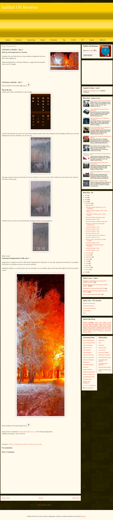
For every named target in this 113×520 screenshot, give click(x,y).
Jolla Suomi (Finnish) (88, 357)
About (92, 40)
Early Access (94, 328)
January (88, 269)
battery (90, 325)
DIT (82, 40)
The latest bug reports (88, 305)
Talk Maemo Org (87, 379)
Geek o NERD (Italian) (88, 340)
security (109, 329)
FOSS (73, 40)
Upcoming (31, 40)
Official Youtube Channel (105, 367)
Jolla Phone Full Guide (104, 355)
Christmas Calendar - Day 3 (92, 242)
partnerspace (101, 330)
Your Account (102, 350)
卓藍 (88, 332)
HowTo (109, 328)
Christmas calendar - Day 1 (92, 250)
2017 (86, 195)
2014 (86, 201)
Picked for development (89, 303)
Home (7, 40)
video (96, 322)
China (89, 328)
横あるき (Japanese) (88, 388)
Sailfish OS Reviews (19, 7)
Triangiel (21, 431)
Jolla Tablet (102, 322)
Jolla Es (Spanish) (87, 345)
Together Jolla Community (86, 382)
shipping (98, 329)
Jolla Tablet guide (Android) (103, 364)
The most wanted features (89, 308)
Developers (95, 324)
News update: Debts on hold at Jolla (99, 145)
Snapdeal (99, 327)
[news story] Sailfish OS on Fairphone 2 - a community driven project (100, 128)
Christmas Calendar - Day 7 (92, 229)
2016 (86, 197)
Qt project (85, 367)
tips (41, 444)
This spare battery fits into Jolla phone (95, 235)
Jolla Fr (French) (87, 347)
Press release (107, 325)
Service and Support (104, 352)
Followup (85, 330)
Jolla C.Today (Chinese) (89, 342)
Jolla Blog (101, 345)
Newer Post (6, 498)
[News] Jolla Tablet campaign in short (95, 217)
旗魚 (90, 332)
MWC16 (90, 330)
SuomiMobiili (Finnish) (88, 377)
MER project (86, 362)
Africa (102, 329)
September (89, 257)
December (88, 203)
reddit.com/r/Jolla (87, 369)
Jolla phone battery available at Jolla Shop (96, 221)
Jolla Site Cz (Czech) (88, 355)
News (43, 40)
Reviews (53, 40)
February (88, 267)
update (91, 322)
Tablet (100, 324)
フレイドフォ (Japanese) (89, 385)
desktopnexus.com (31, 431)
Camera (24, 444)
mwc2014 (85, 325)
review (109, 322)
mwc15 (104, 324)
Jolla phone (93, 327)
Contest (101, 325)
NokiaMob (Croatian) (88, 364)
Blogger (83, 516)
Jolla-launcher (108, 330)
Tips (64, 40)
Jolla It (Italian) (86, 350)
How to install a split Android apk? (91, 294)
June (87, 263)
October (88, 255)
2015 (86, 199)
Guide (88, 327)
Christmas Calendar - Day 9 (92, 219)
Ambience (11, 444)
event (103, 327)
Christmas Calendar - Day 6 (92, 231)
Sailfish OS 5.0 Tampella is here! (91, 90)
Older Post (75, 498)
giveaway (95, 325)
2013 (86, 272)
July (87, 261)
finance (106, 327)
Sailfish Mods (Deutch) (88, 372)
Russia (85, 327)
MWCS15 (85, 332)
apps (106, 329)
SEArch (102, 40)
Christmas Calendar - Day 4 (92, 237)
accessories (102, 328)
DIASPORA (91, 50)
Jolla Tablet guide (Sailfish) (103, 360)
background (18, 444)
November (88, 253)
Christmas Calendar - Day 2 (92, 248)
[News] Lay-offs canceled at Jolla (98, 180)
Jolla (38, 444)
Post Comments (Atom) (44, 505)
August (88, 259)
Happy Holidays (90, 205)
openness (94, 330)
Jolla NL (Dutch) (87, 352)
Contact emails (102, 347)
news (85, 322)
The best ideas (86, 310)
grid (35, 444)
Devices (19, 40)
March (87, 265)
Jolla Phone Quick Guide (105, 357)
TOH (94, 329)
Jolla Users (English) (88, 359)
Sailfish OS (101, 340)
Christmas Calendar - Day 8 (92, 227)
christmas (30, 444)
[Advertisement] (56, 23)
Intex (110, 324)
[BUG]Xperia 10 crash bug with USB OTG (93, 288)
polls (84, 313)
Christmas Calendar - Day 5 (92, 233)
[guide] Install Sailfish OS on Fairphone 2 (100, 101)
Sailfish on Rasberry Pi (89, 374)
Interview (88, 324)
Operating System (88, 329)
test (106, 328)
